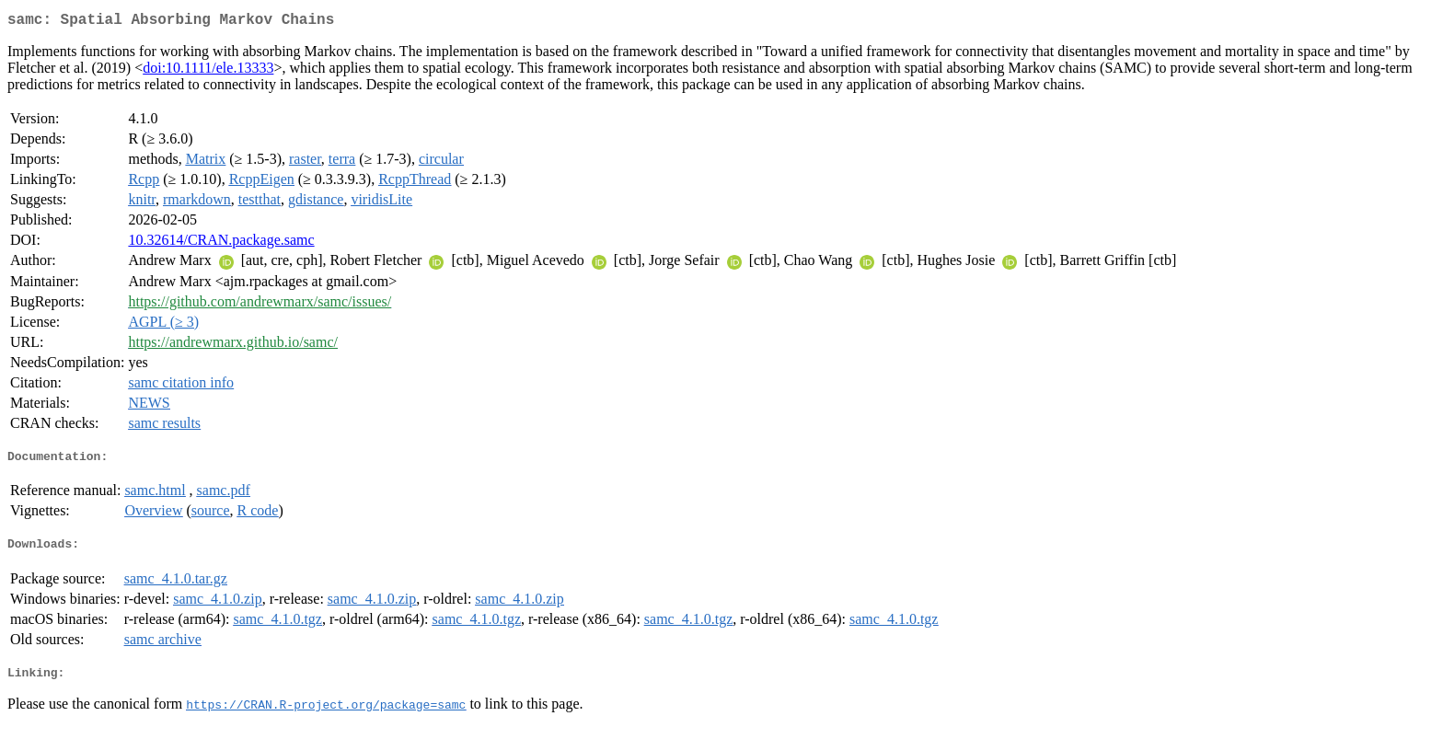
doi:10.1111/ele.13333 (208, 71)
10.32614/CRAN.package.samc (221, 243)
